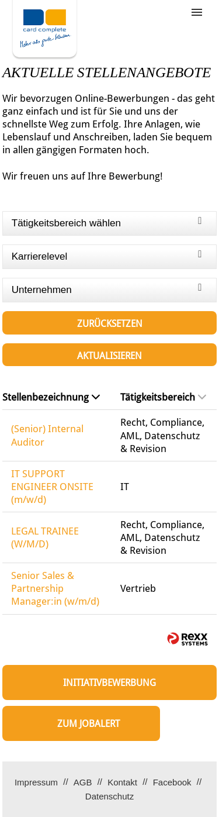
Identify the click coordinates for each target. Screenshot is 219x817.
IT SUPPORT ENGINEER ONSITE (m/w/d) (52, 486)
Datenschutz (109, 796)
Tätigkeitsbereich (163, 397)
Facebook (172, 782)
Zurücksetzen (109, 323)
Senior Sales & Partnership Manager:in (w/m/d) (55, 588)
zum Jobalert (88, 723)
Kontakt (122, 782)
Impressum (36, 782)
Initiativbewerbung (109, 682)
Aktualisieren (109, 355)
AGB (83, 782)
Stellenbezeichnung (51, 397)
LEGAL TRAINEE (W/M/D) (45, 537)
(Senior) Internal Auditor (47, 435)
